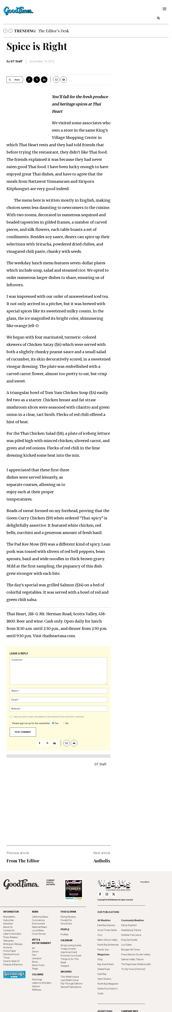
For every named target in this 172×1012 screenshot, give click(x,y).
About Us (8, 927)
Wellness (36, 989)
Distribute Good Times (11, 956)
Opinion (36, 986)
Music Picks (38, 965)
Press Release (10, 937)
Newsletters (9, 916)
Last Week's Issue (70, 980)
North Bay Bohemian (108, 944)
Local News (38, 930)
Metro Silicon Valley (107, 940)
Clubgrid (65, 966)
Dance (35, 951)
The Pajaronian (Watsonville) (136, 964)
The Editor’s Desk (53, 30)
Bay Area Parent (105, 964)
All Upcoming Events (71, 945)
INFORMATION (11, 911)
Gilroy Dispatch (129, 925)
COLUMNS (37, 974)
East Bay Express (106, 925)
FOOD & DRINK (68, 911)
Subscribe (8, 920)
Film (34, 955)
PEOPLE (65, 929)
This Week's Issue (70, 976)
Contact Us (9, 930)
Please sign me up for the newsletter (31, 723)
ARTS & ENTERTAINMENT (41, 941)
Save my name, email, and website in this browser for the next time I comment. (49, 717)
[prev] (5, 31)
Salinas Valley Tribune (132, 959)
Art (33, 948)
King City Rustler (129, 940)
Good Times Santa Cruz (107, 932)
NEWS (35, 911)
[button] (158, 18)
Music (35, 961)
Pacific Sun (103, 949)
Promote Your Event (71, 955)
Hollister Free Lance (131, 935)
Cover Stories (39, 934)
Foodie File (66, 920)
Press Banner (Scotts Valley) (135, 954)
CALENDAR (66, 940)
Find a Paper (9, 951)
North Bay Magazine (107, 983)
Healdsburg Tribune (131, 930)
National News (39, 927)
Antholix (101, 861)
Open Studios (104, 979)
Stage (35, 968)
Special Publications (71, 987)
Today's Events (68, 949)
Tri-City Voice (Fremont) (133, 969)
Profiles (64, 934)
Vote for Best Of (11, 961)
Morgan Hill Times (130, 949)
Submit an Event (69, 952)
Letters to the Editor (41, 983)
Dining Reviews (68, 916)
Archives (7, 947)
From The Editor (22, 861)
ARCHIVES (55, 882)
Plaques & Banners (13, 964)
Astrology (37, 979)
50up (100, 959)
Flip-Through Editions (72, 983)
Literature (36, 958)
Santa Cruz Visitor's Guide (107, 991)
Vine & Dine (66, 923)
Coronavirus (38, 920)
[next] (10, 31)
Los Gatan (126, 944)
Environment (38, 923)
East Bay (101, 974)
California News (40, 916)
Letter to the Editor (12, 934)
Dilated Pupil (103, 969)
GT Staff (16, 61)
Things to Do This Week (70, 961)
